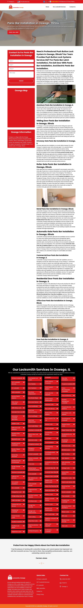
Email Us (64, 583)
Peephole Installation (67, 384)
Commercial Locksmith (15, 511)
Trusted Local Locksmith (65, 501)
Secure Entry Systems (65, 473)
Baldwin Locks (15, 423)
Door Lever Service (33, 402)
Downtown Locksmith (34, 430)
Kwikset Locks (49, 424)
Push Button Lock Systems (66, 413)
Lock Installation (49, 442)
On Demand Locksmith (48, 530)
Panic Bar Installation (65, 379)
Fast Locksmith (32, 474)
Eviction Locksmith (33, 454)
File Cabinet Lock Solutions (33, 478)
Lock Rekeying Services (49, 447)
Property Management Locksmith (65, 401)
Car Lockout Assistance (15, 482)
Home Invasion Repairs (49, 388)
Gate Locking (32, 516)
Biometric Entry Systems (16, 434)
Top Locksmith (65, 496)
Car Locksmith (15, 488)
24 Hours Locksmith (17, 378)
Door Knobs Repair (33, 398)
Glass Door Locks (33, 521)
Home (47, 7)
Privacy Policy (40, 594)
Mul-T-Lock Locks (49, 514)
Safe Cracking (65, 454)
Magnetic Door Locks (50, 476)
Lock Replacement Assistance (50, 453)
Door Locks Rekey (33, 426)
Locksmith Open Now (50, 472)
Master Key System (50, 490)
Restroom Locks (66, 445)
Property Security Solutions (66, 407)
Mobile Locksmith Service (49, 499)
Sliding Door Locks (67, 478)
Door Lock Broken (33, 406)
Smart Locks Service (67, 482)
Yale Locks (65, 526)
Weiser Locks (65, 512)
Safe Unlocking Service (66, 463)
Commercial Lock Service (16, 505)
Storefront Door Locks (66, 487)
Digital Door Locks (16, 531)
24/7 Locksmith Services (16, 383)
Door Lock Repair (33, 416)
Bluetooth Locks (16, 439)
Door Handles (32, 384)
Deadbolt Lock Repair (15, 526)
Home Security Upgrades (49, 393)
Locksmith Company (50, 458)
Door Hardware (32, 388)
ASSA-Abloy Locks (16, 408)
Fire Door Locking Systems (33, 496)
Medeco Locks (49, 494)
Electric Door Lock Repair (33, 435)
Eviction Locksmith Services (33, 459)
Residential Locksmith (65, 440)
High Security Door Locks (33, 525)
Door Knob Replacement (32, 393)
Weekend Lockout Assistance (66, 506)
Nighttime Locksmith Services (50, 519)
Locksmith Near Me (50, 468)
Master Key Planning (50, 486)
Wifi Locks (64, 516)
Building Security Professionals (16, 461)
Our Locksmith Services (59, 7)
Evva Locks (31, 464)
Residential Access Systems (67, 435)
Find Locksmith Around (32, 484)
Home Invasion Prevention (49, 382)
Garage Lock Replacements (32, 511)
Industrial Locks (49, 404)
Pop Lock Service (66, 395)
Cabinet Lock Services (15, 477)
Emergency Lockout (34, 444)
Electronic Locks (33, 440)
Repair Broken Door (67, 430)
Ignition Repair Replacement (49, 399)
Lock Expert (48, 438)
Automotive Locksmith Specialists (15, 417)
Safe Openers (65, 458)
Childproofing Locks (17, 496)
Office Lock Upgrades (48, 525)
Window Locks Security (65, 520)
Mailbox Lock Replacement (48, 481)
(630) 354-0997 (14, 32)
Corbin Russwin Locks (16, 516)
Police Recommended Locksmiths (66, 389)
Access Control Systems (16, 397)
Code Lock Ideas (16, 500)
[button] (39, 563)
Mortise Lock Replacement (48, 509)
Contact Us (73, 7)
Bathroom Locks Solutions (16, 428)
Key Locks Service (50, 408)
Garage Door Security (32, 506)
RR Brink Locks (66, 450)
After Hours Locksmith (15, 402)
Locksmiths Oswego (41, 606)
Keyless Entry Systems (48, 413)
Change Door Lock (16, 492)
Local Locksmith (49, 428)
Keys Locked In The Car (50, 419)
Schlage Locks (66, 468)
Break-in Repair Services (16, 450)
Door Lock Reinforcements (33, 411)
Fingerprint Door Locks (33, 490)
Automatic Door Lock (17, 412)
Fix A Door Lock (33, 501)
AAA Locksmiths (16, 392)
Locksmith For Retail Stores (50, 463)
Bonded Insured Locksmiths (16, 444)
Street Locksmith (66, 492)
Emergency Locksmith (31, 449)
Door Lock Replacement (32, 421)
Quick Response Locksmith (66, 419)
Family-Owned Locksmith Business (34, 469)
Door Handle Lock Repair (33, 379)
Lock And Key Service (48, 433)
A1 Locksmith (15, 388)
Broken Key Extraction (15, 455)
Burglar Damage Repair (16, 467)
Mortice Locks (49, 504)
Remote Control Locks (66, 425)
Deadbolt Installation (17, 521)
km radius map (21, 109)
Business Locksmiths (17, 472)
